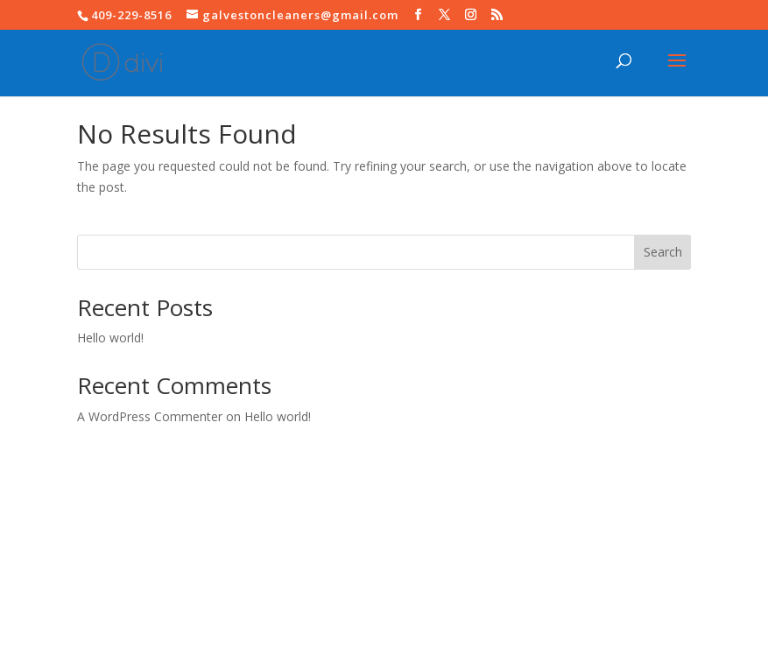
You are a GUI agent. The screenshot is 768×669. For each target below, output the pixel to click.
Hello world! (110, 337)
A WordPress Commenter (149, 416)
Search (663, 251)
